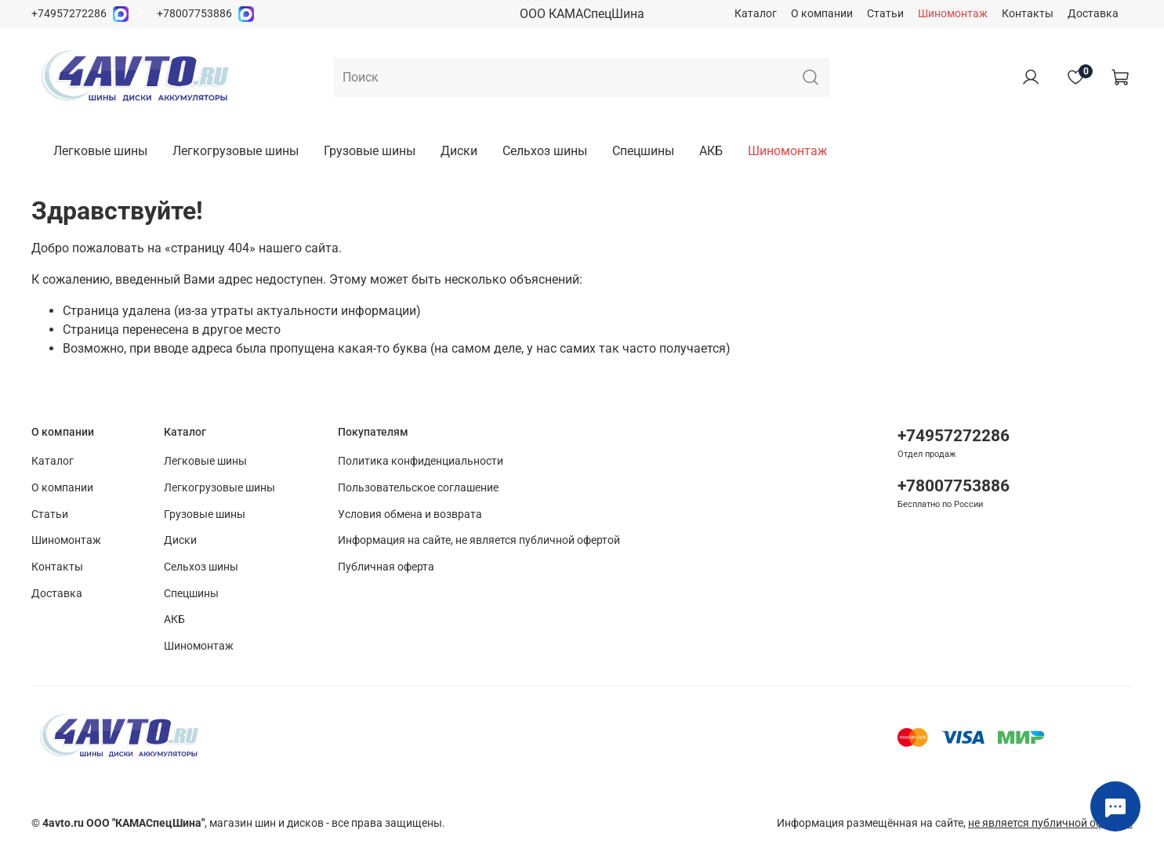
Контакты (1027, 13)
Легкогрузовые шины (235, 150)
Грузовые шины (369, 150)
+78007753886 (194, 13)
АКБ (711, 150)
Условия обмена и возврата (410, 514)
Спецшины (643, 150)
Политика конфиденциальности (420, 461)
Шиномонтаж (953, 13)
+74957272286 (69, 13)
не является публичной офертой (1050, 823)
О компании (822, 13)
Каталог (755, 13)
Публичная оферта (386, 567)
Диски (459, 150)
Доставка (1093, 13)
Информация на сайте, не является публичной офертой (479, 540)
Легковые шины (100, 150)
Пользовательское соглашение (418, 488)
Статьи (885, 13)
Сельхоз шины (544, 150)
